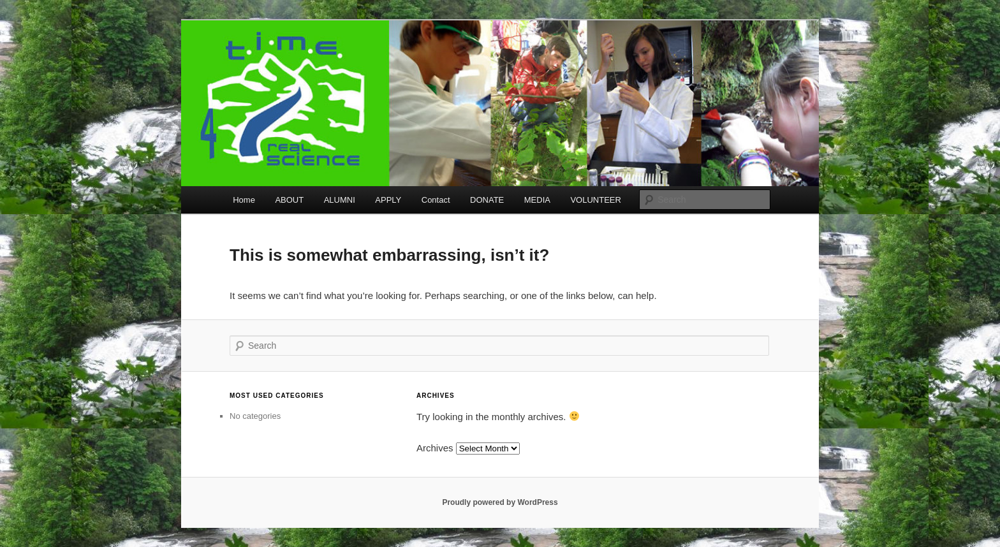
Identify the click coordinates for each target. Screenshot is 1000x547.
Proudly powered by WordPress (499, 502)
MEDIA (537, 200)
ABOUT (289, 200)
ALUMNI (339, 200)
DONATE (487, 200)
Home (244, 200)
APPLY (388, 200)
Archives (434, 447)
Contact (436, 200)
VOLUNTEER (595, 200)
